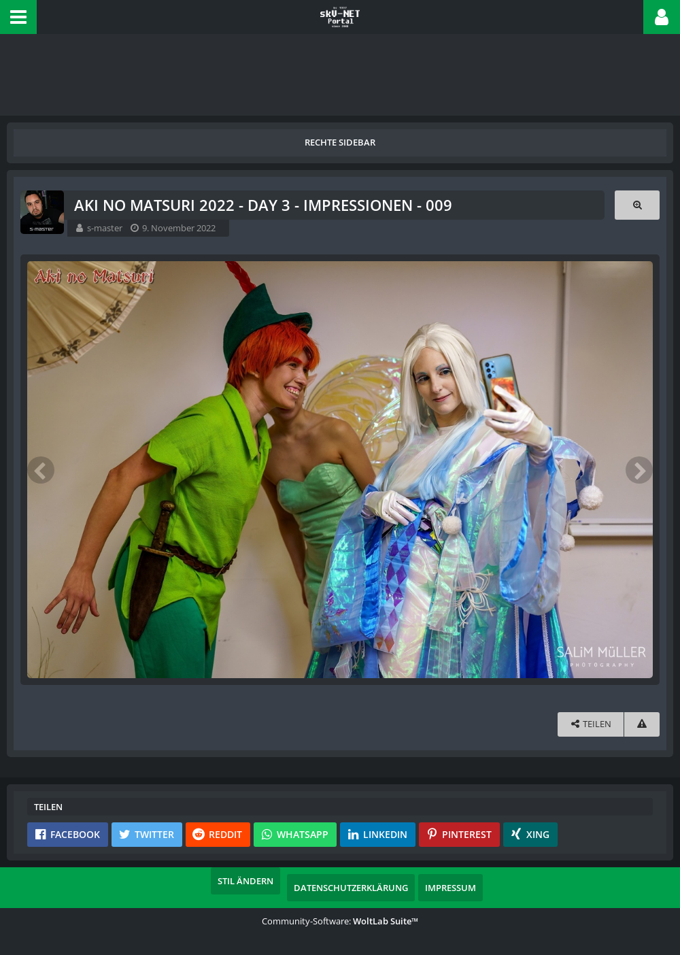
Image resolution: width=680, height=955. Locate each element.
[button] (18, 17)
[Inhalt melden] (642, 724)
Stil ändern (245, 881)
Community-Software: (340, 921)
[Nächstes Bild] (639, 470)
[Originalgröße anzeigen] (637, 205)
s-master (104, 228)
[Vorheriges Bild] (40, 470)
